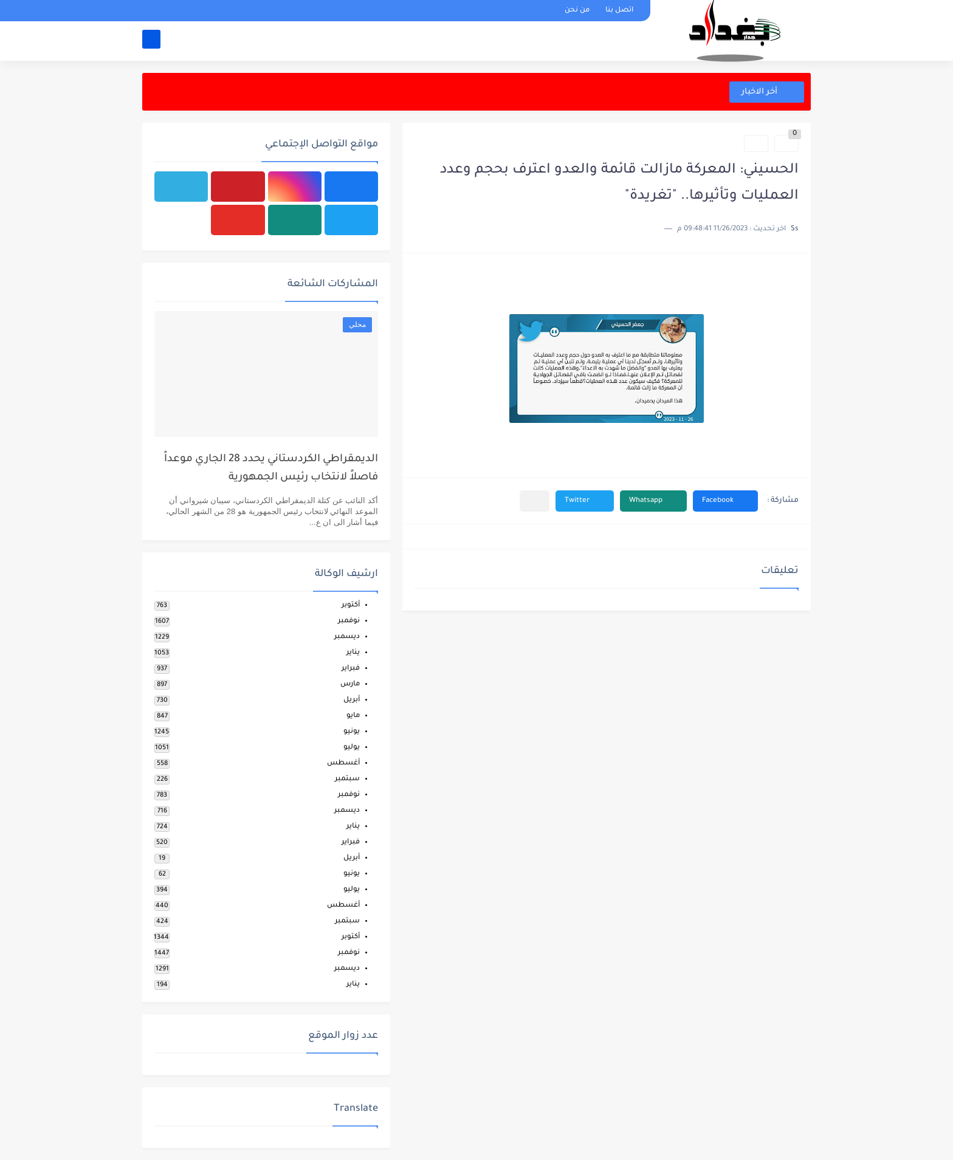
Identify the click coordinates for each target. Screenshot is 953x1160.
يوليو (351, 748)
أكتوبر (351, 605)
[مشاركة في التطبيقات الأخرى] (534, 501)
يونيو (351, 732)
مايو (353, 716)
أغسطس (343, 763)
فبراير (351, 669)
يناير (353, 653)
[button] (725, 501)
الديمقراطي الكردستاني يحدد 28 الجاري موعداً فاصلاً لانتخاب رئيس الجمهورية (271, 469)
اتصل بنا (619, 11)
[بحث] (151, 40)
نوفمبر (349, 621)
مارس (350, 684)
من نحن (577, 11)
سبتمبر (347, 779)
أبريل (351, 700)
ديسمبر (347, 637)
